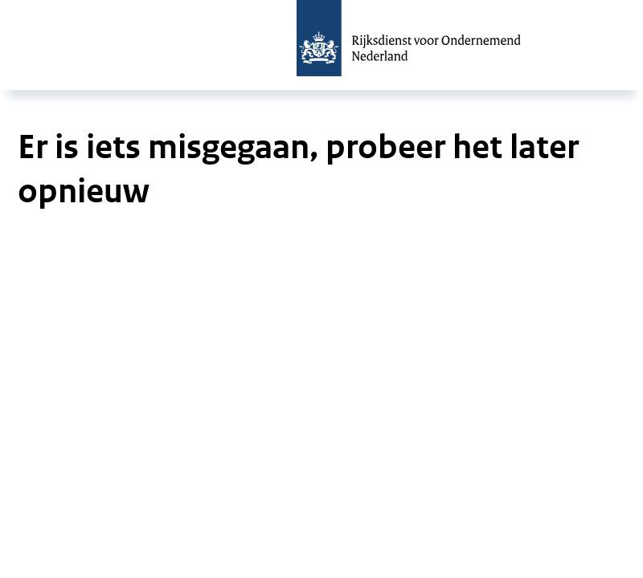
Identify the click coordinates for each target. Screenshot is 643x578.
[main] (321, 160)
